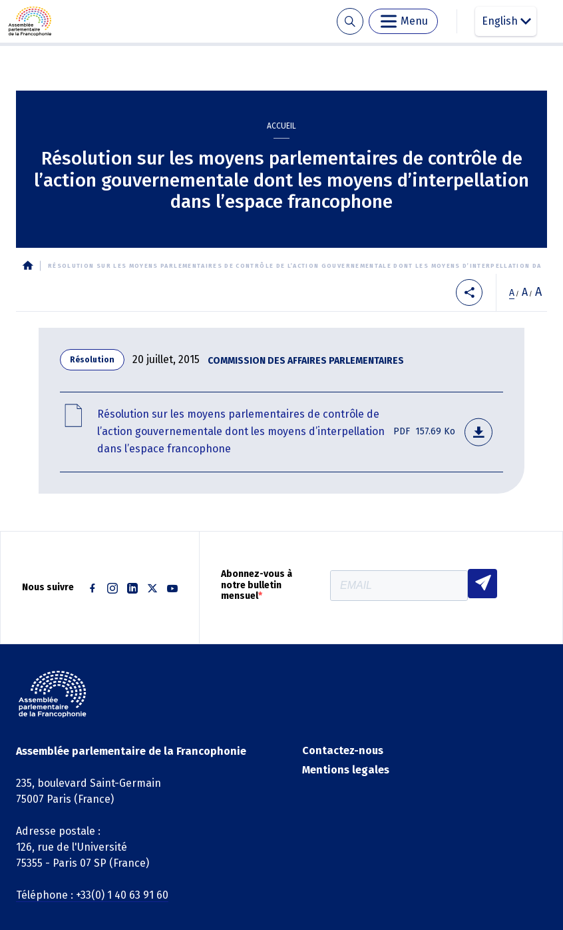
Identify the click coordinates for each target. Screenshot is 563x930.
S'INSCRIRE (482, 583)
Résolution (92, 359)
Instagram (112, 588)
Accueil (281, 126)
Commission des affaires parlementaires (306, 360)
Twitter (152, 588)
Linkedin (132, 588)
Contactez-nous (342, 750)
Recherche (349, 21)
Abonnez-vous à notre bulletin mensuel (256, 585)
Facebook (92, 588)
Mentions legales (345, 769)
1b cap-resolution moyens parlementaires (281, 432)
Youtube (172, 588)
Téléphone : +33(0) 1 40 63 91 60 (92, 895)
